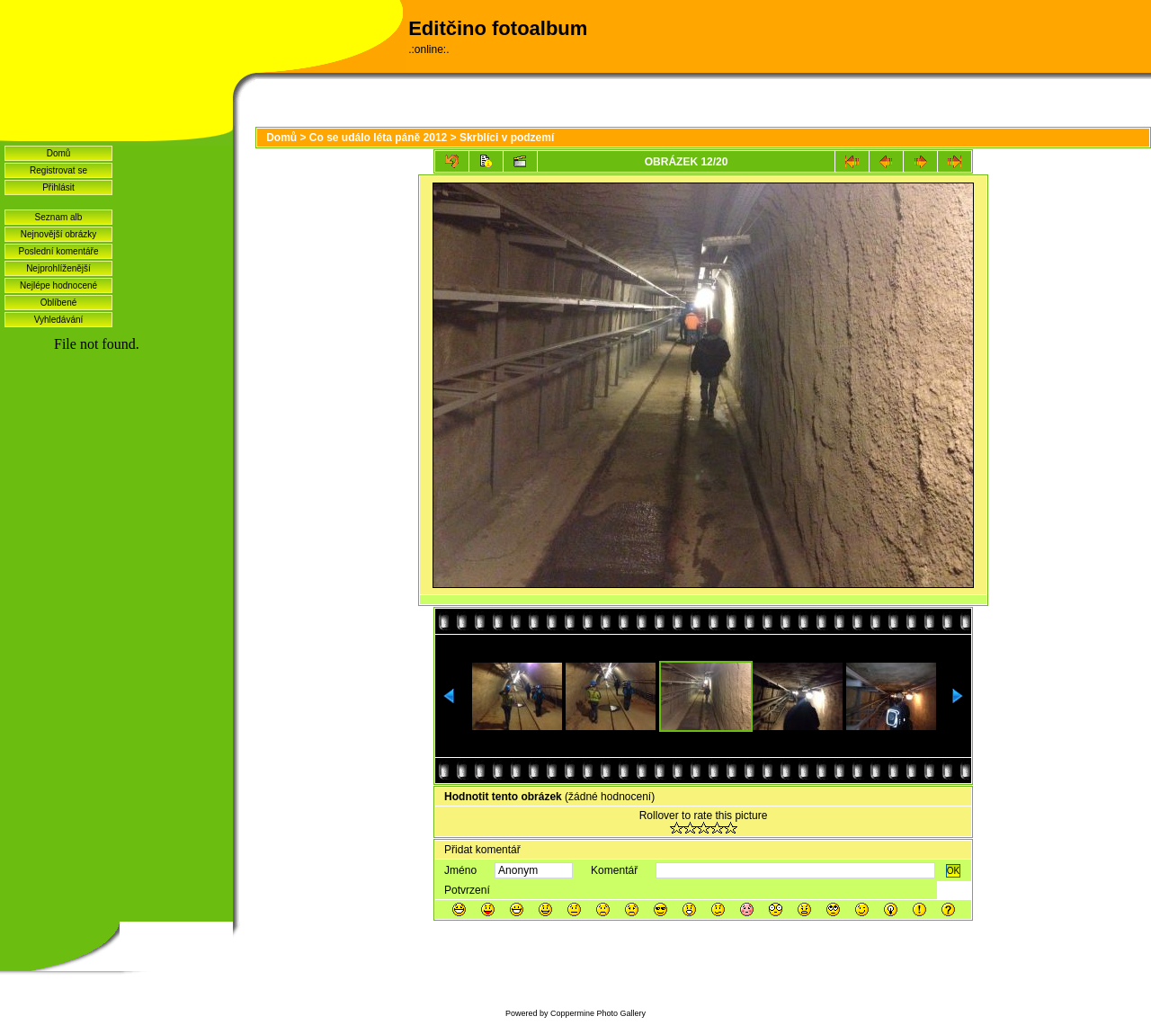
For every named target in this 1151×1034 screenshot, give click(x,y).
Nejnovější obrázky (58, 234)
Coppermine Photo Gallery (598, 1013)
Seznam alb (59, 217)
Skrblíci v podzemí (507, 137)
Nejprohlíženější (58, 268)
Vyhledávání (59, 320)
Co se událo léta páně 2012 (378, 137)
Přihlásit (58, 187)
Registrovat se (58, 170)
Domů (59, 153)
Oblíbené (58, 303)
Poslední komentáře (59, 251)
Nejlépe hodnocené (58, 285)
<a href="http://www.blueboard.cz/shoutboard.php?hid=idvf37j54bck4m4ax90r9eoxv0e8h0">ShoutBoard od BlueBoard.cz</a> (116, 576)
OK (953, 871)
